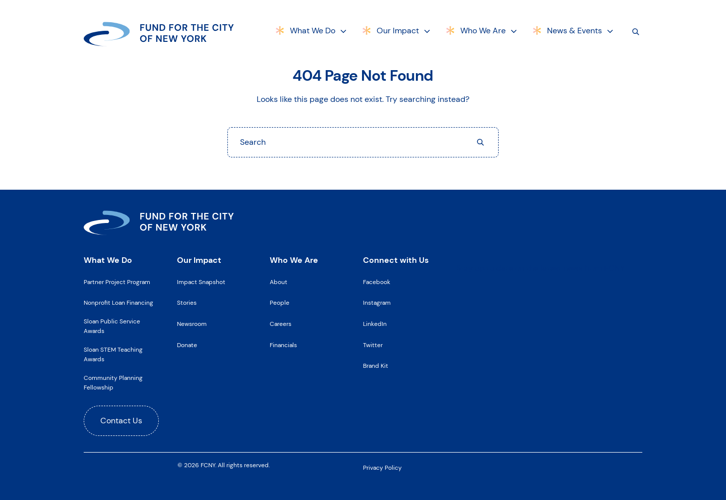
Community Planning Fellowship (113, 383)
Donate (187, 345)
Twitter (373, 345)
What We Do (312, 30)
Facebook (376, 282)
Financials (283, 345)
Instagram (377, 303)
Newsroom (192, 324)
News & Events (574, 30)
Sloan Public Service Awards (112, 326)
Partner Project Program (117, 282)
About (278, 282)
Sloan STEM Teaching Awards (113, 354)
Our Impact (398, 30)
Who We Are (483, 30)
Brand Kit (375, 366)
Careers (280, 324)
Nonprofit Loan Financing (118, 303)
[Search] (635, 31)
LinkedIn (375, 324)
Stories (187, 303)
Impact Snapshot (201, 282)
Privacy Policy (382, 468)
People (279, 303)
